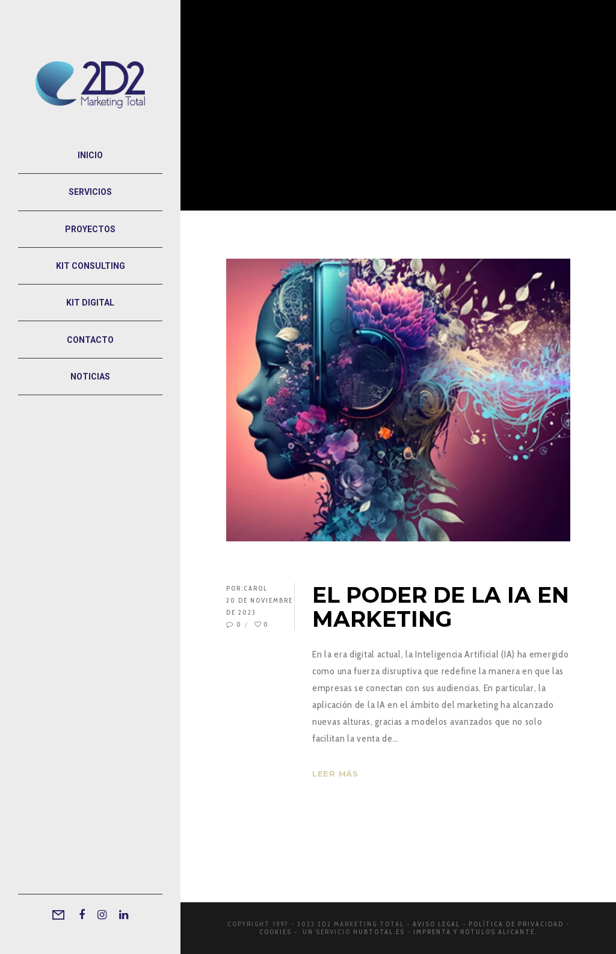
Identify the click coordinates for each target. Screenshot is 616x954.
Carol (256, 588)
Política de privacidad (516, 924)
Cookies (275, 932)
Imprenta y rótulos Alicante (474, 932)
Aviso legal (436, 924)
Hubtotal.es (379, 932)
